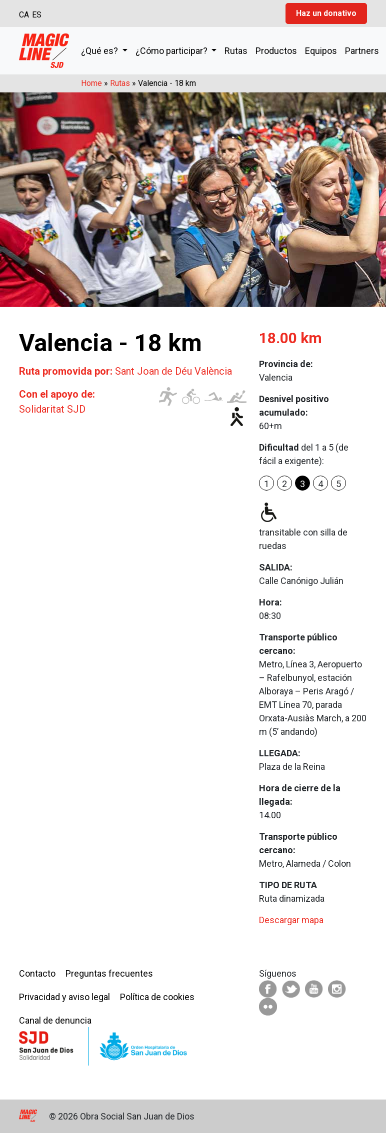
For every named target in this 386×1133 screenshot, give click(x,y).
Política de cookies (157, 997)
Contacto (37, 973)
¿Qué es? (100, 50)
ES (37, 14)
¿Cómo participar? (173, 50)
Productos (276, 50)
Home (91, 83)
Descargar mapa (291, 920)
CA (24, 14)
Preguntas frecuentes (109, 973)
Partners (362, 50)
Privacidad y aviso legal (64, 997)
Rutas (236, 50)
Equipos (321, 50)
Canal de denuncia (55, 1020)
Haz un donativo (326, 13)
